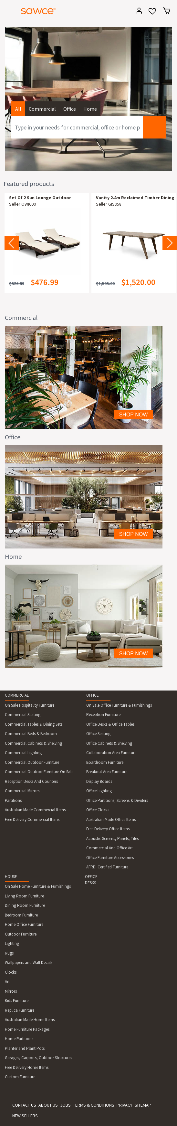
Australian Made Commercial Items (35, 810)
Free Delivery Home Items (26, 1067)
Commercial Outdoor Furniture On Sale (39, 771)
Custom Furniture (20, 1077)
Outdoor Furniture (20, 934)
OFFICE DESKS (91, 880)
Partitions (13, 800)
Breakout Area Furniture (106, 771)
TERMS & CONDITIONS (93, 1105)
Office (69, 109)
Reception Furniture (103, 714)
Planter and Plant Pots (25, 1048)
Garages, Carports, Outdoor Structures (38, 1057)
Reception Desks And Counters (31, 781)
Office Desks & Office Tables (110, 724)
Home (90, 109)
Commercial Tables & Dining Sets (33, 724)
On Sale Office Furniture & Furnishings (119, 705)
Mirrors (11, 991)
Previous (12, 243)
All (18, 109)
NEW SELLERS (25, 1116)
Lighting (12, 943)
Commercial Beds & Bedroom (31, 733)
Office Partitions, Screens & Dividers (117, 800)
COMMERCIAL (17, 695)
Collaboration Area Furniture (111, 752)
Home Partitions (19, 1038)
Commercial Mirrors (22, 790)
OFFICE (92, 695)
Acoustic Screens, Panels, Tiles (112, 838)
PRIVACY (124, 1105)
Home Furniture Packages (27, 1029)
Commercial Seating (22, 714)
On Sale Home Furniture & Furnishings (38, 886)
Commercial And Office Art (109, 848)
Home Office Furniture (24, 924)
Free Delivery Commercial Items (32, 819)
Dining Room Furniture (25, 905)
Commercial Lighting (23, 752)
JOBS (65, 1105)
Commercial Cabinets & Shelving (33, 743)
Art (7, 981)
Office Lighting (99, 790)
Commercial (42, 109)
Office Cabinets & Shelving (109, 743)
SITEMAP (143, 1105)
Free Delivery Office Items (108, 829)
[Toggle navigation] (8, 11)
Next (169, 243)
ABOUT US (48, 1105)
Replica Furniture (19, 1010)
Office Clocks (97, 810)
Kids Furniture (16, 1000)
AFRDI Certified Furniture (107, 867)
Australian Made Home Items (30, 1019)
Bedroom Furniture (21, 915)
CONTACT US (24, 1105)
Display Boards (99, 781)
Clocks (10, 972)
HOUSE (11, 876)
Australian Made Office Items (111, 819)
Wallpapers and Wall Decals (28, 962)
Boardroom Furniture (104, 762)
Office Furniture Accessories (110, 857)
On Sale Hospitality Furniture (29, 705)
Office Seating (98, 733)
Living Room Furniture (24, 896)
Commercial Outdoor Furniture (32, 762)
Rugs (9, 953)
